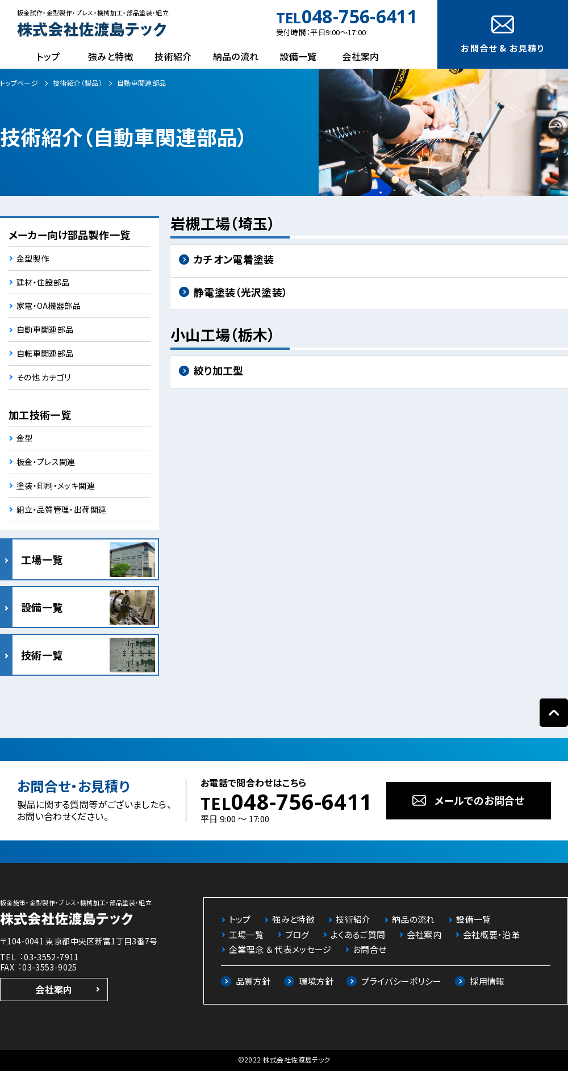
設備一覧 (297, 56)
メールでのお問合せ (479, 800)
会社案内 (360, 56)
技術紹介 (172, 56)
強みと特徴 (110, 56)
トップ (48, 56)
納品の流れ (236, 56)
